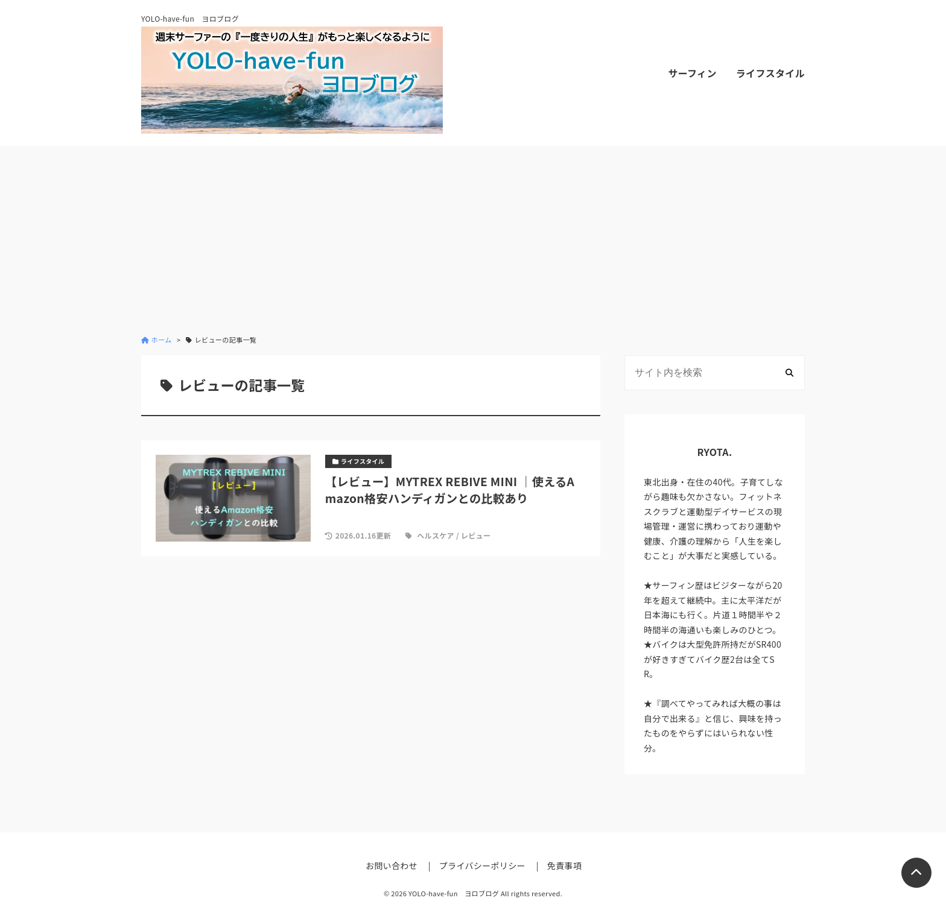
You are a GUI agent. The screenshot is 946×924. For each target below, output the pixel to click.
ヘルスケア (435, 535)
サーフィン (692, 73)
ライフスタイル (770, 73)
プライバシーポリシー (482, 865)
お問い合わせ (391, 865)
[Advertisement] (473, 240)
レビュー (475, 535)
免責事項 (564, 865)
